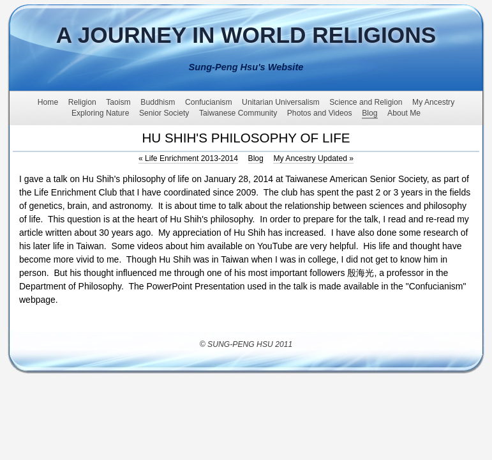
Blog (256, 158)
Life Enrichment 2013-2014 (188, 158)
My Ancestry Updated (313, 158)
